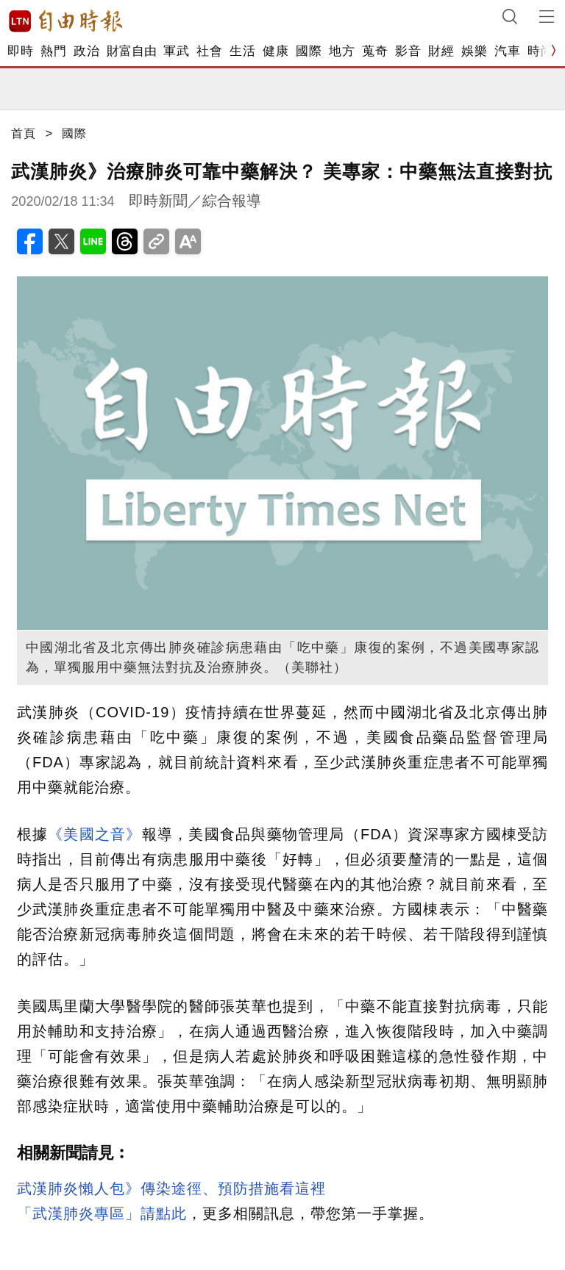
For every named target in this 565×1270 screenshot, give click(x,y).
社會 (209, 51)
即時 (20, 51)
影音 (408, 51)
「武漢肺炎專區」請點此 (102, 1213)
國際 (308, 51)
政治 (86, 51)
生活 (242, 51)
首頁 (23, 133)
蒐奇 (375, 51)
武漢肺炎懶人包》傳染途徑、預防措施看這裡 (171, 1188)
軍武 (176, 51)
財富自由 (131, 51)
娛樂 (474, 51)
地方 (342, 51)
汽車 (507, 51)
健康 (275, 51)
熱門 (53, 51)
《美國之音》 (94, 834)
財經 (441, 51)
